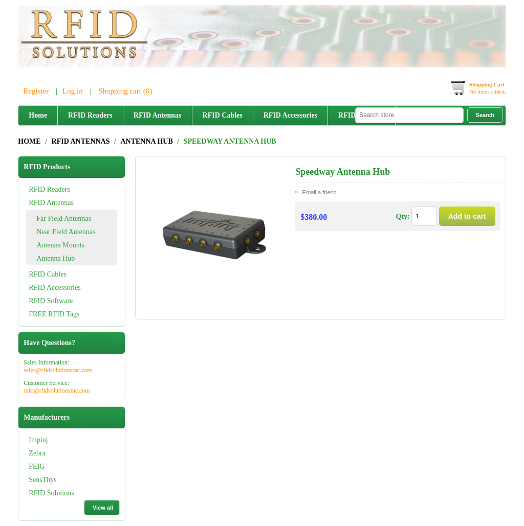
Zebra (37, 453)
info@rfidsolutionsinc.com (57, 390)
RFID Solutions (51, 493)
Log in (72, 91)
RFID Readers (90, 115)
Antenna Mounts (60, 245)
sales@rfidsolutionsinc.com (58, 370)
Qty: (403, 216)
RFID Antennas (158, 115)
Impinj (38, 440)
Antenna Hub (55, 258)
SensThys (42, 480)
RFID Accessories (290, 115)
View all (103, 508)
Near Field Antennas (65, 232)
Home (38, 115)
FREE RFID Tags (54, 314)
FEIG (37, 466)
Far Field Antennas (63, 218)
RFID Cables (223, 115)
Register (36, 91)
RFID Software (51, 301)
